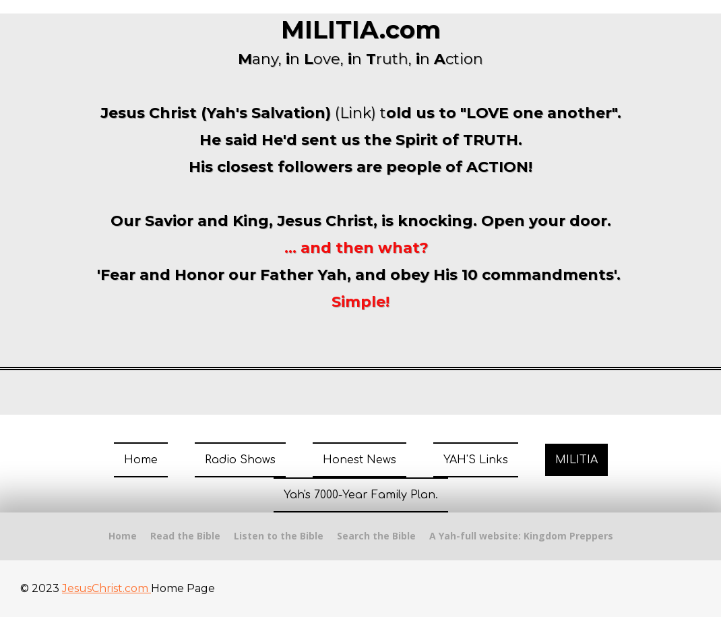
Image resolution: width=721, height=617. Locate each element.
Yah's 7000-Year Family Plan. (361, 495)
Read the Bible (185, 535)
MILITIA (576, 460)
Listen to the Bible (278, 535)
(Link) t (360, 113)
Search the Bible (376, 535)
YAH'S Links (475, 460)
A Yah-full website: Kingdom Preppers (521, 535)
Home (141, 460)
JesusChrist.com (106, 588)
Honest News (359, 460)
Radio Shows (240, 460)
